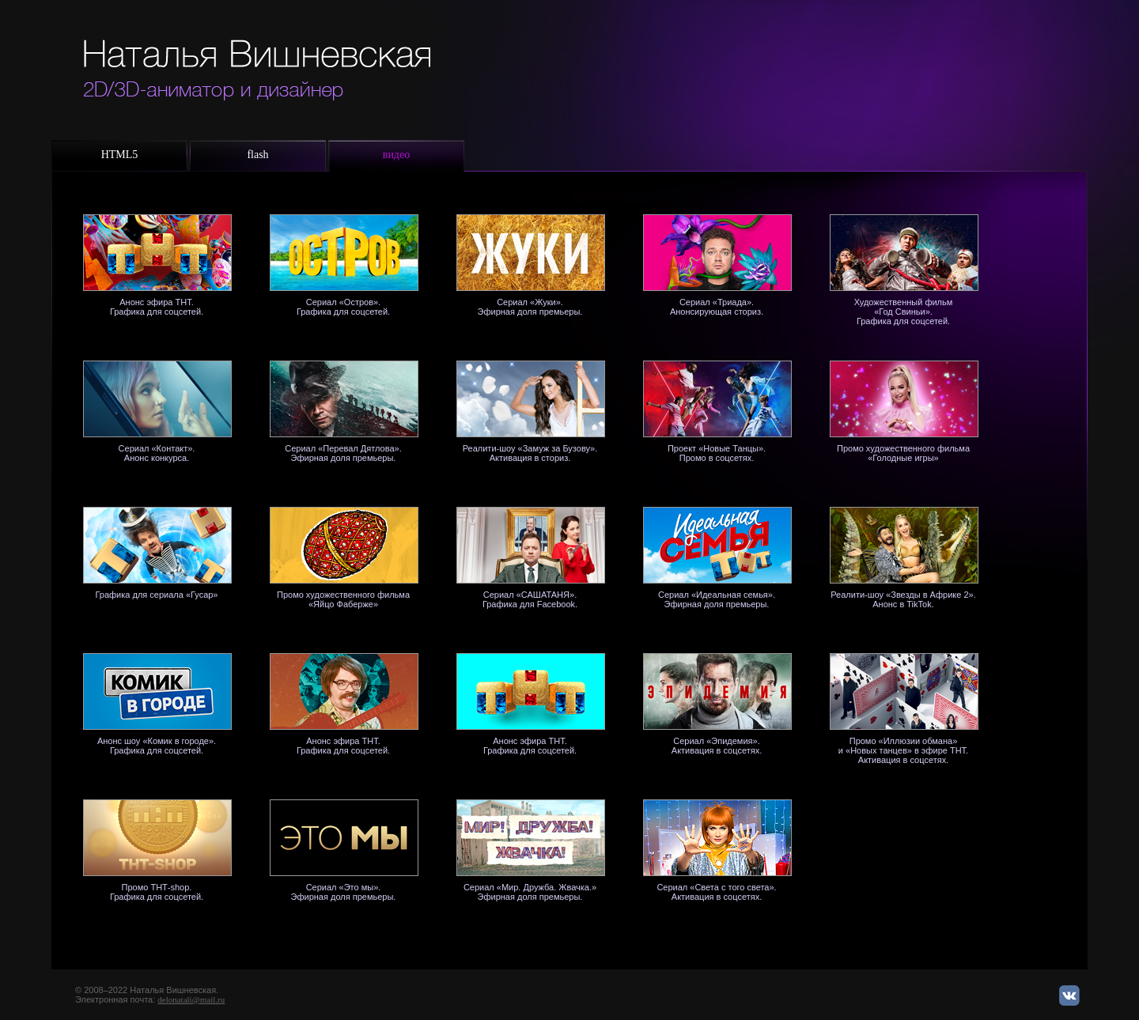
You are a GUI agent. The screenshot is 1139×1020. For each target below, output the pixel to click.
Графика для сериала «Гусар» (156, 594)
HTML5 (119, 155)
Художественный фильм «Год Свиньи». (903, 306)
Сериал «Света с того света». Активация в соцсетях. (716, 891)
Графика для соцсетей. (903, 321)
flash (257, 155)
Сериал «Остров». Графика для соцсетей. (343, 306)
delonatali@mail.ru (191, 999)
